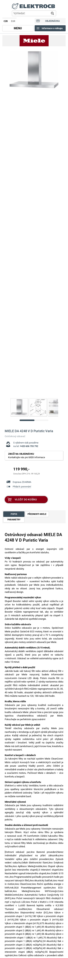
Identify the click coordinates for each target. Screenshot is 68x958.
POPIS (14, 514)
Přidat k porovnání (22, 486)
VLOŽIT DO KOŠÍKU (26, 499)
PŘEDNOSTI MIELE (37, 514)
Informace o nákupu (52, 28)
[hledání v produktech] (34, 13)
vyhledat (53, 13)
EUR (13, 21)
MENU (18, 28)
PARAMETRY (13, 519)
